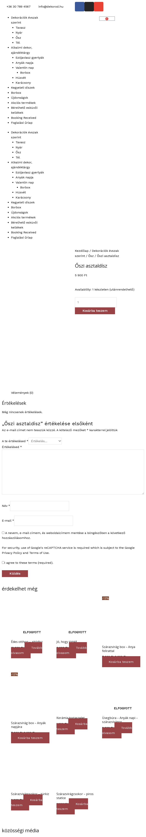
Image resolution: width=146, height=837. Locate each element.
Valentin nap (25, 67)
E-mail (8, 448)
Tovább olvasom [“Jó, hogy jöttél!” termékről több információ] (72, 577)
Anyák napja (24, 63)
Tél (18, 42)
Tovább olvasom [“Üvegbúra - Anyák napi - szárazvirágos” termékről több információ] (117, 658)
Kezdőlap (82, 251)
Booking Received (23, 118)
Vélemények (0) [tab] (22, 320)
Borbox (25, 72)
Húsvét (21, 78)
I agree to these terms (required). (27, 490)
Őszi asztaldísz (91, 265)
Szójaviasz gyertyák (30, 57)
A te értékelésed (15, 368)
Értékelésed (12, 374)
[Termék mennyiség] (96, 302)
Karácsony (23, 82)
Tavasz (20, 27)
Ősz (18, 37)
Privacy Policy (12, 480)
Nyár (19, 32)
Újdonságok (19, 97)
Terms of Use (39, 480)
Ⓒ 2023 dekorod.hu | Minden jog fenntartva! (34, 824)
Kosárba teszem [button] (122, 589)
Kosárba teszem (95, 311)
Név (6, 433)
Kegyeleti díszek (23, 87)
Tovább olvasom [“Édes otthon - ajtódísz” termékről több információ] (27, 577)
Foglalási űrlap (22, 122)
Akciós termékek (23, 103)
